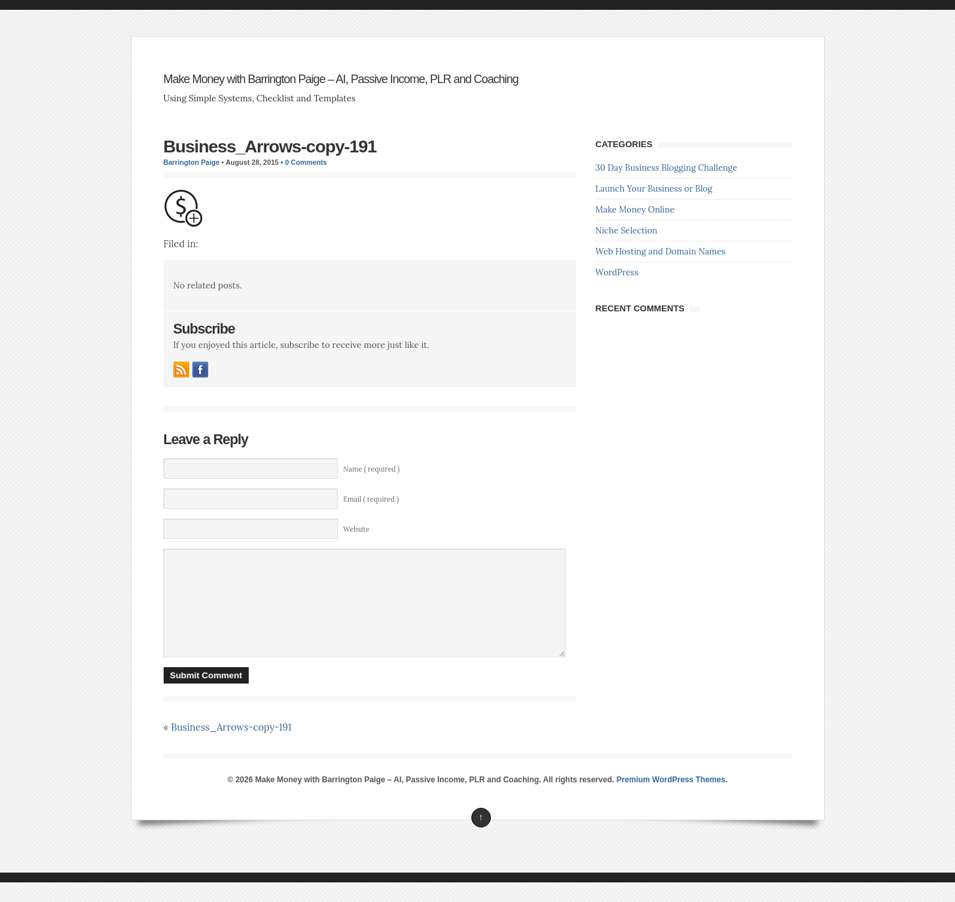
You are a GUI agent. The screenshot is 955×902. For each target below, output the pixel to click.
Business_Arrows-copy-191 (270, 146)
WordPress (617, 272)
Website (356, 529)
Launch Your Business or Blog (654, 188)
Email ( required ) (371, 499)
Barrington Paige (192, 162)
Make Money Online (635, 209)
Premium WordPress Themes (671, 799)
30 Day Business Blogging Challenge (667, 167)
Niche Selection (627, 230)
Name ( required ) (371, 469)
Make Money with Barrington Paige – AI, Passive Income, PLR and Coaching (341, 79)
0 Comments (306, 162)
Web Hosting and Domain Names (661, 251)
